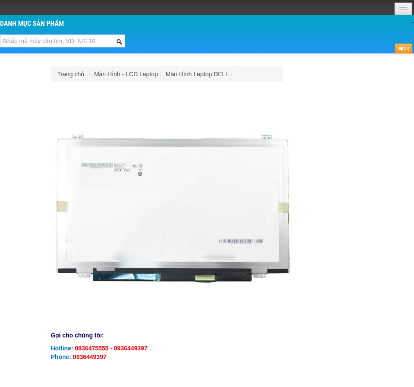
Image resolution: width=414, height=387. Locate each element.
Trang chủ (71, 74)
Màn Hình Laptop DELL (197, 74)
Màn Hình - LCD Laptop (126, 74)
